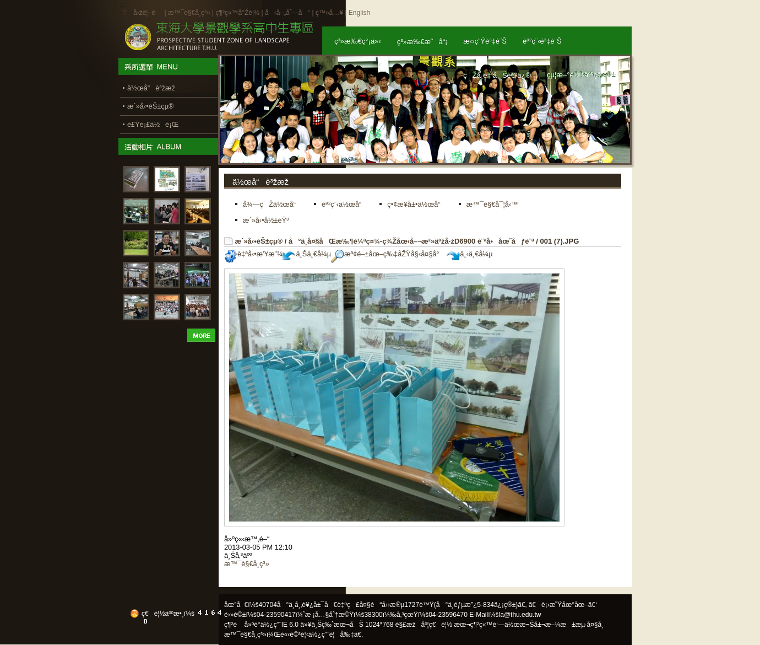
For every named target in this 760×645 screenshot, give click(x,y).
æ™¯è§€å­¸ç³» (190, 13)
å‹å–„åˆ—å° (287, 13)
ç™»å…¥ (329, 13)
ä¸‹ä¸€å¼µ (469, 254)
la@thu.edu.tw (520, 615)
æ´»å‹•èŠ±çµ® (259, 241)
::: (125, 12)
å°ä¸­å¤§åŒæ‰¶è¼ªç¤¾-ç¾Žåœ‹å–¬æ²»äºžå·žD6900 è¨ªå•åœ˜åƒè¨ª (411, 241)
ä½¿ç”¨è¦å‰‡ (331, 634)
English (359, 13)
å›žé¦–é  (147, 13)
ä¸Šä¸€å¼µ (307, 254)
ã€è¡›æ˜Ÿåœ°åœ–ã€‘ (563, 605)
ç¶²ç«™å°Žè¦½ (237, 13)
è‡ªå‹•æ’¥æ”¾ (253, 254)
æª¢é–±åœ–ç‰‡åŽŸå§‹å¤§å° (388, 254)
